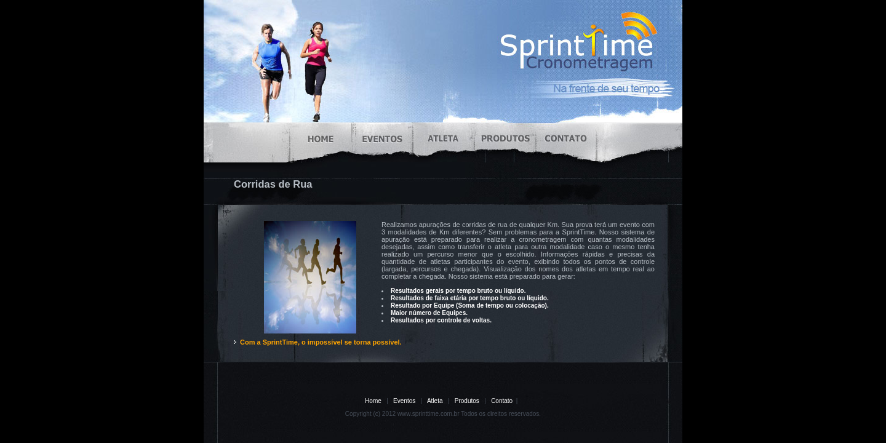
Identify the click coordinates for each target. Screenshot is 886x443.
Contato (502, 400)
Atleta (435, 400)
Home (373, 400)
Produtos (467, 400)
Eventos (404, 400)
